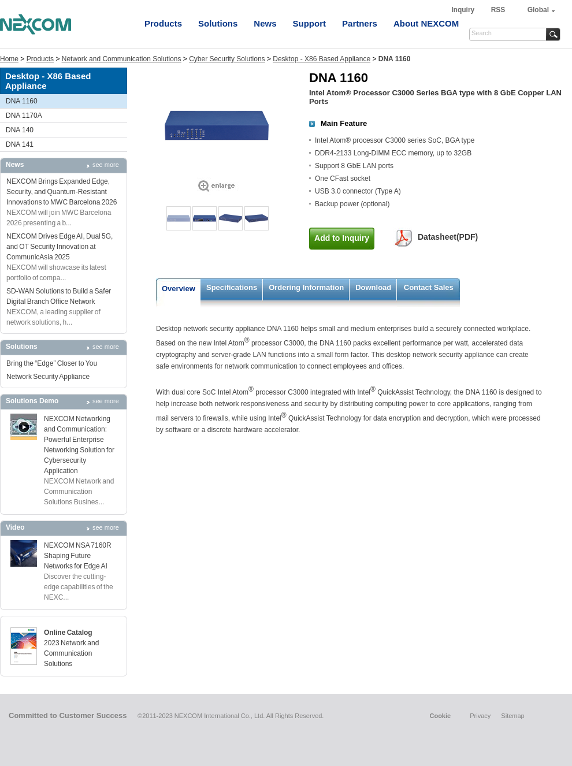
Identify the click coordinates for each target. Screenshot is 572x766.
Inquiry (463, 10)
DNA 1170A (24, 115)
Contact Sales (429, 287)
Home (9, 59)
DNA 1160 (22, 101)
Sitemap (512, 715)
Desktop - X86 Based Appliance (321, 59)
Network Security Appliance (48, 377)
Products (163, 23)
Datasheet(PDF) (448, 236)
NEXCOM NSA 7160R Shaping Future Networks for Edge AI (78, 555)
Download (373, 287)
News (265, 23)
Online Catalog (68, 633)
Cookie (440, 715)
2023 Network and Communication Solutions (71, 653)
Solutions (217, 23)
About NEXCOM (426, 23)
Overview (178, 288)
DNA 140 (20, 130)
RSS (498, 10)
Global (538, 10)
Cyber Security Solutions (227, 59)
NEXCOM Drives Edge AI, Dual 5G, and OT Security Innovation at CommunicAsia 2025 (59, 246)
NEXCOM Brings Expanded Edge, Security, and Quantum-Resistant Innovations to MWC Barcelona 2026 (61, 191)
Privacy (480, 715)
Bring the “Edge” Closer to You (51, 363)
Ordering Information (306, 287)
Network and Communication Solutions (121, 59)
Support (309, 23)
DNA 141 (20, 144)
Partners (359, 23)
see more (105, 164)
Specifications (231, 287)
